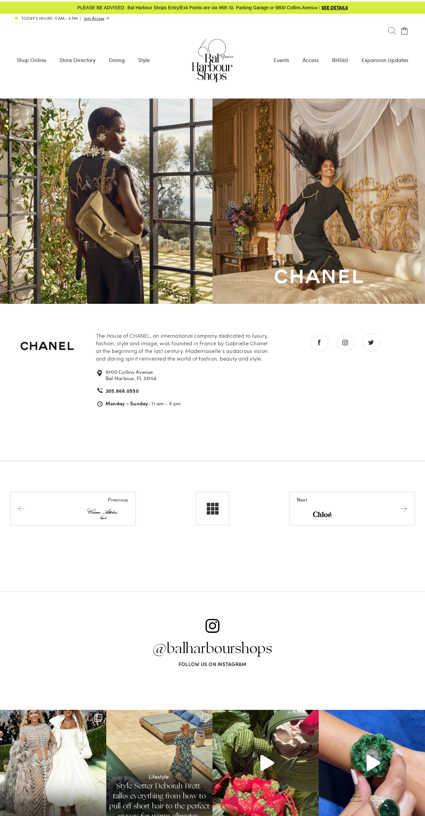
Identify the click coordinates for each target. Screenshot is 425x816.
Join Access (94, 18)
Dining (117, 59)
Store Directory (77, 59)
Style (144, 59)
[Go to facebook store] (319, 343)
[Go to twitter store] (371, 343)
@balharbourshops (212, 649)
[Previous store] (73, 508)
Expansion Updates (385, 59)
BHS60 (340, 59)
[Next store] (352, 508)
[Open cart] (404, 31)
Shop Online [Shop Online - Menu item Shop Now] (31, 59)
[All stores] (212, 508)
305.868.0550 (122, 391)
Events (281, 59)
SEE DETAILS (334, 7)
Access (310, 59)
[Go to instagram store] (345, 343)
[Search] (392, 31)
